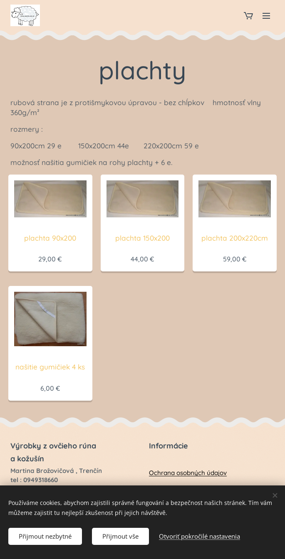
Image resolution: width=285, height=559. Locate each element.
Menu (266, 15)
